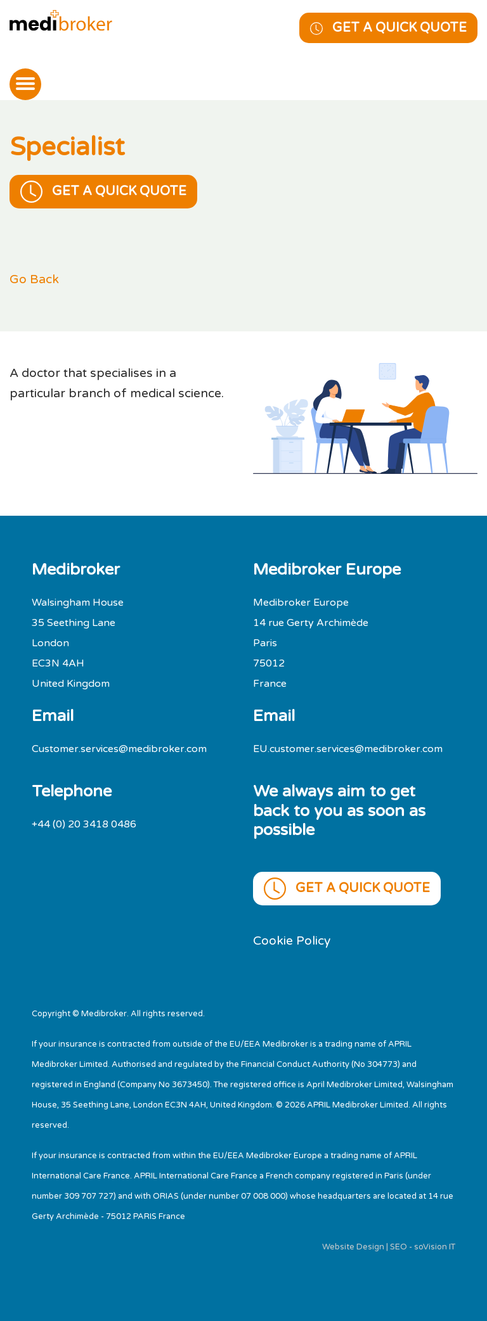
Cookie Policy (291, 940)
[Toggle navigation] (25, 84)
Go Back (34, 279)
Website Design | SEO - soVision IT (388, 1247)
